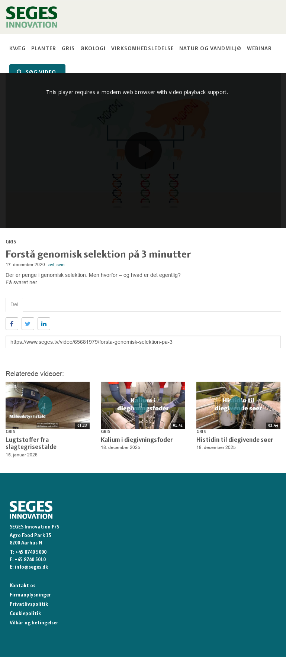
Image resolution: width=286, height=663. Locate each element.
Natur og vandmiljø (210, 49)
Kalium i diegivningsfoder (137, 440)
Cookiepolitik (25, 614)
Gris (68, 49)
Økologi (93, 49)
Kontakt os (22, 586)
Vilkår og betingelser (34, 623)
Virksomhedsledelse (142, 49)
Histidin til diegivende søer (234, 440)
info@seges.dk (31, 567)
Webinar (259, 49)
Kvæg (17, 49)
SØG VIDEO (36, 72)
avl (51, 265)
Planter (43, 49)
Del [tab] (14, 304)
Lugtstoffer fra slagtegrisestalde (31, 444)
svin (61, 265)
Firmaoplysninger (30, 595)
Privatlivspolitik (29, 604)
